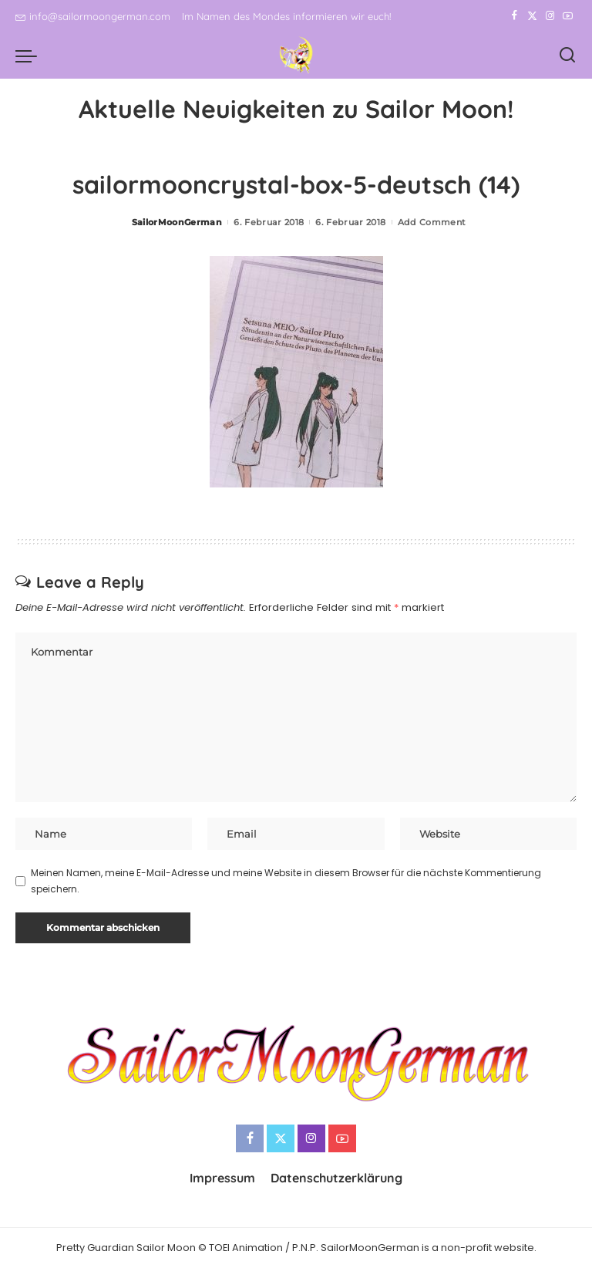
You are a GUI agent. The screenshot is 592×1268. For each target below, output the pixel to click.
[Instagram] (550, 16)
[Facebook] (514, 16)
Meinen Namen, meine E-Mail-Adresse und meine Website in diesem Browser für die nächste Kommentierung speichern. (286, 880)
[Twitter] (532, 16)
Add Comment (432, 222)
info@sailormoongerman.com (92, 16)
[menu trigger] (30, 55)
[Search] (567, 55)
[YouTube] (568, 16)
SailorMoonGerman (177, 222)
